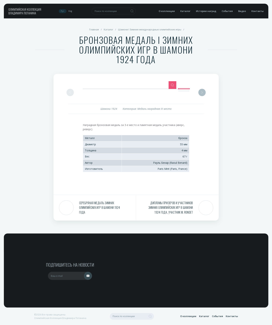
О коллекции (167, 11)
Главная (94, 29)
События (227, 11)
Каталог (185, 11)
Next (202, 92)
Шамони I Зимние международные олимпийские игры (149, 29)
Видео (242, 11)
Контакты (257, 11)
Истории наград (206, 11)
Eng (70, 11)
